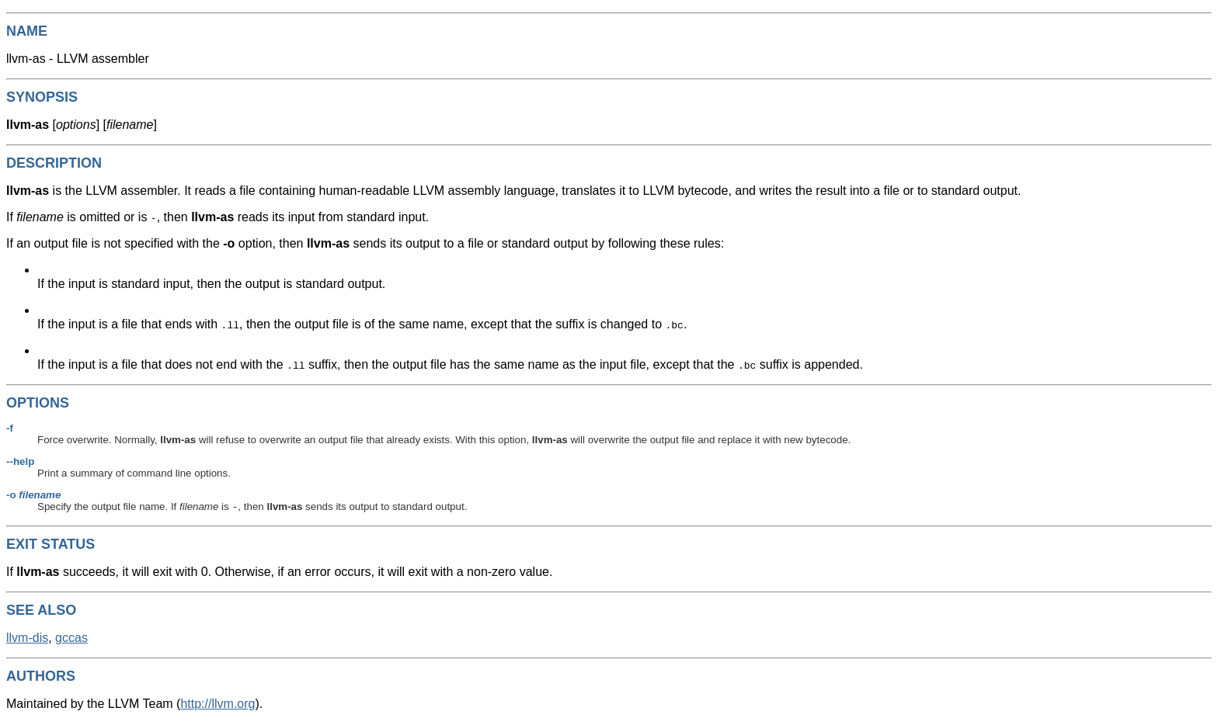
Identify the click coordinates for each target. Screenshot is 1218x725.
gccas (71, 639)
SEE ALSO (41, 611)
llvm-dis (27, 639)
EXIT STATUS (50, 545)
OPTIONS (37, 403)
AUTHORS (40, 677)
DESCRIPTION (54, 163)
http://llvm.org (217, 705)
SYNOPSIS (42, 97)
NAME (26, 31)
